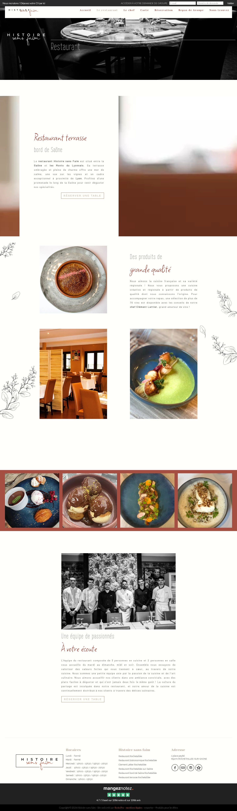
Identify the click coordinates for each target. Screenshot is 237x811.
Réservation (164, 10)
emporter (149, 807)
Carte (144, 10)
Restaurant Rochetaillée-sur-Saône (136, 769)
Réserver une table (82, 195)
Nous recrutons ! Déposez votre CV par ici (24, 3)
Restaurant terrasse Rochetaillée (134, 777)
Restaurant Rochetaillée (130, 756)
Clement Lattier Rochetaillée (132, 764)
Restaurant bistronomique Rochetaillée (138, 760)
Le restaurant (107, 10)
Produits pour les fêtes (166, 807)
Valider (230, 3)
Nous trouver (219, 10)
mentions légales (134, 807)
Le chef (129, 10)
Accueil (85, 10)
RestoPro (119, 807)
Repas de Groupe (191, 10)
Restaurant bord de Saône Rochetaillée (138, 773)
